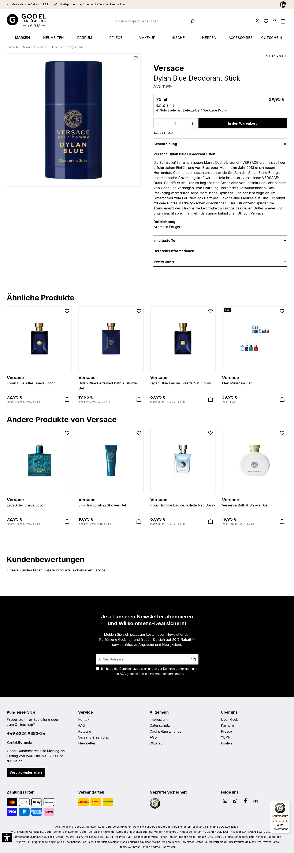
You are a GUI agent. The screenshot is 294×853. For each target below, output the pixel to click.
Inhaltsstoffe (164, 240)
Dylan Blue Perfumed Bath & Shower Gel (111, 382)
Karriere (227, 725)
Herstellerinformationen (173, 251)
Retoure (84, 731)
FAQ (81, 725)
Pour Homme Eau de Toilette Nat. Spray (183, 502)
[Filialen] (257, 21)
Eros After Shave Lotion (39, 502)
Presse (226, 731)
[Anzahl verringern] (157, 123)
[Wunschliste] (266, 21)
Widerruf (157, 743)
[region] (73, 121)
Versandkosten (122, 826)
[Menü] (287, 802)
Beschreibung (165, 144)
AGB (123, 674)
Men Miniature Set (254, 380)
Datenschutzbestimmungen (138, 668)
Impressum (159, 719)
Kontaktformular (20, 742)
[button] (7, 837)
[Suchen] (191, 21)
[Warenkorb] (283, 21)
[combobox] (150, 21)
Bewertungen (164, 261)
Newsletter (87, 743)
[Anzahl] (175, 123)
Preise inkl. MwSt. (164, 133)
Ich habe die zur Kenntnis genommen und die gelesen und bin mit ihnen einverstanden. (149, 671)
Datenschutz (160, 725)
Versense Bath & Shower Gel (254, 502)
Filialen (226, 743)
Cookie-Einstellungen (166, 731)
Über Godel (230, 719)
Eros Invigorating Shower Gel (111, 502)
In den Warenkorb (243, 123)
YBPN (226, 737)
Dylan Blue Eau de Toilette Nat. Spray (183, 380)
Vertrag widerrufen (26, 772)
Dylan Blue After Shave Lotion (39, 380)
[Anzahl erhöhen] (192, 123)
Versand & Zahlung (93, 737)
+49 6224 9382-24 (26, 733)
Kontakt (84, 719)
